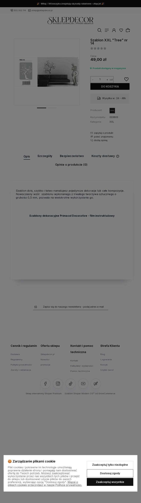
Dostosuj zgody (110, 473)
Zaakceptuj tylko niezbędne (110, 464)
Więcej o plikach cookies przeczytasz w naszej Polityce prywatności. (45, 483)
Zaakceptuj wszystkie (110, 482)
